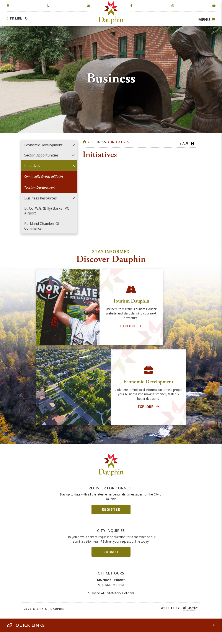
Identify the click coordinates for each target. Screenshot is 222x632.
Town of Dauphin (111, 12)
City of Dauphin (111, 465)
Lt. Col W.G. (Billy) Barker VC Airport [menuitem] (46, 211)
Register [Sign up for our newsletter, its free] (111, 509)
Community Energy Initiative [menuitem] (43, 176)
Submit (111, 552)
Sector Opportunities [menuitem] (41, 155)
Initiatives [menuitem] (32, 165)
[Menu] (206, 19)
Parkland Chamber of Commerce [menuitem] (41, 226)
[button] (73, 145)
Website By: (171, 608)
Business (98, 142)
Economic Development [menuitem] (43, 145)
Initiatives (120, 142)
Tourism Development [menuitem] (39, 187)
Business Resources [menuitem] (40, 198)
